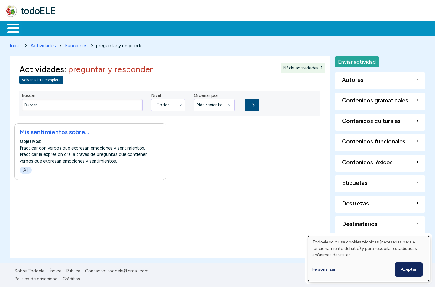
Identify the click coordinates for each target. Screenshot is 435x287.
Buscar (248, 28)
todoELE (38, 11)
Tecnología (180, 27)
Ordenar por (206, 94)
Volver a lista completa (41, 79)
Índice (55, 269)
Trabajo (109, 27)
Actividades (43, 44)
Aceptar (409, 269)
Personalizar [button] (324, 269)
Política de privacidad (36, 277)
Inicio (10, 28)
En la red (143, 27)
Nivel (156, 94)
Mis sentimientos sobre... (54, 130)
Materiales (34, 27)
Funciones (76, 44)
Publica (73, 269)
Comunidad (221, 27)
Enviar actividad (357, 60)
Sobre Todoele (29, 269)
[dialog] (368, 258)
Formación (73, 27)
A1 (25, 169)
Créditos (71, 277)
